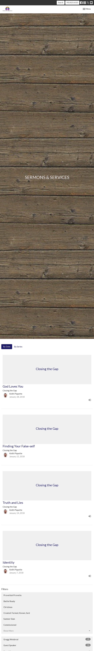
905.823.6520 (72, 2)
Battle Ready (9, 601)
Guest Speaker (47, 645)
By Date (6, 346)
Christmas (7, 607)
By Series (18, 346)
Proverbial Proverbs (12, 595)
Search (60, 2)
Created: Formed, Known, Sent (16, 613)
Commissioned (9, 625)
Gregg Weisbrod (47, 639)
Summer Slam (9, 619)
